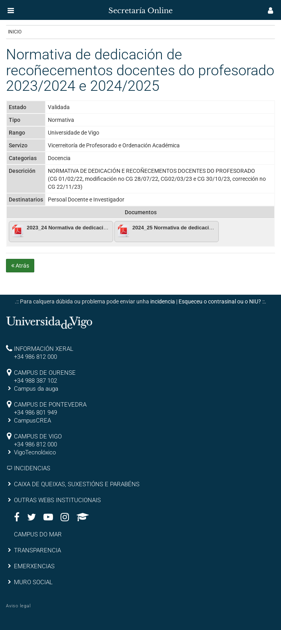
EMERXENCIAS (34, 566)
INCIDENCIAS (32, 468)
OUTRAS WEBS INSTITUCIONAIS (57, 500)
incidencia (162, 301)
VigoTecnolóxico (35, 452)
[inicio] (22, 8)
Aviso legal (18, 605)
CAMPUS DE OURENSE (45, 372)
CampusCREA (32, 420)
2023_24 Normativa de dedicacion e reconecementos (92, 228)
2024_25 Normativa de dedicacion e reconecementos (197, 228)
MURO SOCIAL (33, 582)
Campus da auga (36, 388)
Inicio (15, 32)
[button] (11, 10)
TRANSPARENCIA (37, 550)
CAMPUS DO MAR (38, 534)
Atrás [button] (20, 265)
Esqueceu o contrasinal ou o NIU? (220, 301)
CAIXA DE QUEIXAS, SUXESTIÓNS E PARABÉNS (77, 484)
